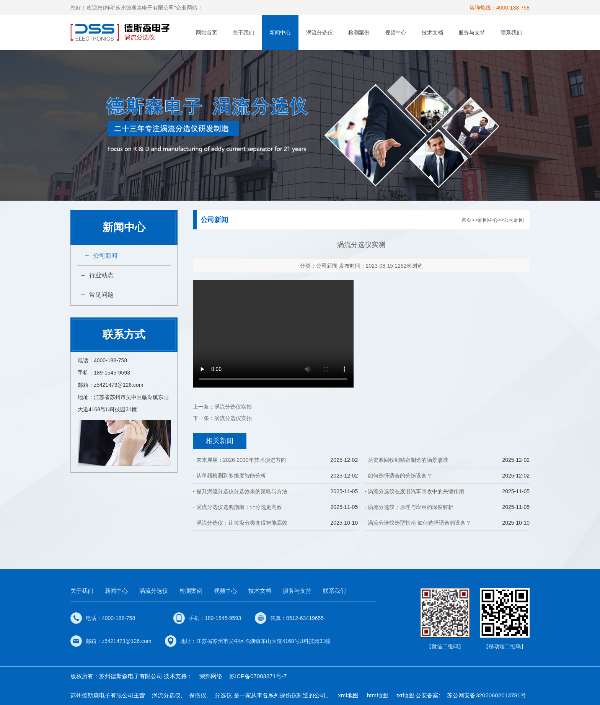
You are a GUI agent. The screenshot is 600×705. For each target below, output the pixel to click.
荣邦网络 (210, 676)
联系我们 (511, 32)
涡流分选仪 (319, 32)
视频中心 (395, 32)
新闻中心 (280, 32)
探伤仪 (197, 695)
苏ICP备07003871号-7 (258, 676)
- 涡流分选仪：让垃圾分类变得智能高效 (240, 523)
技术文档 (432, 32)
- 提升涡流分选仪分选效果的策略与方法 (240, 491)
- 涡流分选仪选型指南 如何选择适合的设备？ (418, 523)
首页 (466, 220)
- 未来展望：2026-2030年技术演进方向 (239, 460)
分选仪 (223, 695)
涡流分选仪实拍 (233, 407)
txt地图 (405, 695)
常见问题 (101, 294)
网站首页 (206, 32)
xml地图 (348, 695)
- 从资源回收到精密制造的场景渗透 (406, 460)
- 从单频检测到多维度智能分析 (229, 476)
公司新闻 (105, 255)
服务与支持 (471, 32)
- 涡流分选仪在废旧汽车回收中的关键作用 (415, 491)
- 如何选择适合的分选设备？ (398, 476)
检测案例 (359, 32)
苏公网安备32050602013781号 (486, 695)
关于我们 (243, 32)
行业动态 (101, 275)
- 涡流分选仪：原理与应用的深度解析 (409, 507)
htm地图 (377, 695)
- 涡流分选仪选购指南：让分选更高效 (237, 507)
